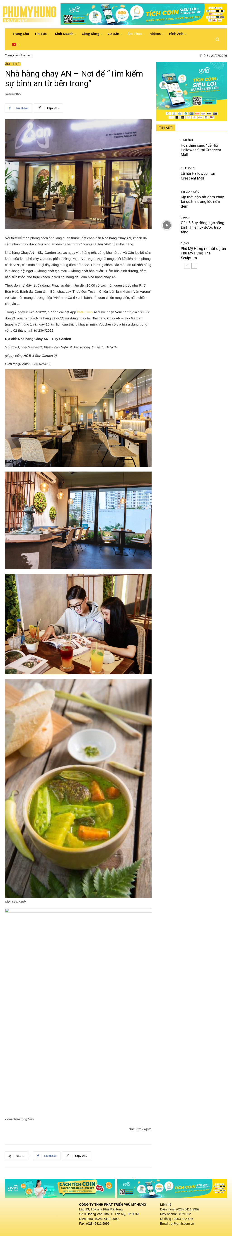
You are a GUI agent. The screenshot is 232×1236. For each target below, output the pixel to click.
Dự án (185, 243)
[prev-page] (187, 266)
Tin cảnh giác (190, 191)
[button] (217, 39)
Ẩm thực (26, 55)
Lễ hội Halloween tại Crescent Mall (198, 175)
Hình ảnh (187, 140)
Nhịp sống (188, 168)
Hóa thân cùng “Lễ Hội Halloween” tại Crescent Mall (201, 150)
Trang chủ (11, 55)
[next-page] (194, 266)
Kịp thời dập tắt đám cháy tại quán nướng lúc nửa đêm (202, 201)
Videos (185, 217)
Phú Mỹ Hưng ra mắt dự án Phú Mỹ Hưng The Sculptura (203, 253)
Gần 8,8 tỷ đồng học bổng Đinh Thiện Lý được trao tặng (202, 227)
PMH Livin (84, 312)
